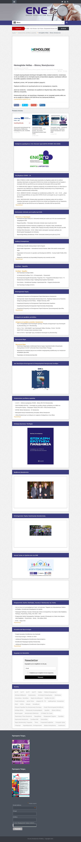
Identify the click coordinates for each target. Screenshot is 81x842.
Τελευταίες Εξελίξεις (58, 69)
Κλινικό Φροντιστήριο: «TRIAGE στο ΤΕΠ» (26, 636)
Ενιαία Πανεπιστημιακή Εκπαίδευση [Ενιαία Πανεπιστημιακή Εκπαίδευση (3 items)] (53, 707)
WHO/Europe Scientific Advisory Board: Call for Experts (31, 246)
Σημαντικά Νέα (49, 69)
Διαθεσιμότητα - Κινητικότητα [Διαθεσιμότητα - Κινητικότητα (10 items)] (56, 701)
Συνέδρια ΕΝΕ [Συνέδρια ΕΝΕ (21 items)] (34, 719)
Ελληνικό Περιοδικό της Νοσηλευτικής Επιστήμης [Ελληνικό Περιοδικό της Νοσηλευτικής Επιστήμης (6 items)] (28, 707)
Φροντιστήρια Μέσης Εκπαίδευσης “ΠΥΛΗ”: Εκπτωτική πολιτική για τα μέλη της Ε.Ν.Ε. (38, 234)
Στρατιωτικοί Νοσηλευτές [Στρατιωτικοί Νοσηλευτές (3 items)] (21, 719)
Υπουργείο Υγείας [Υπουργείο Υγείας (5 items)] (60, 722)
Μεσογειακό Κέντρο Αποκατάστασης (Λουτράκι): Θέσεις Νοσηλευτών (32, 412)
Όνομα (15, 811)
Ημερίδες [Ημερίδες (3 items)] (47, 710)
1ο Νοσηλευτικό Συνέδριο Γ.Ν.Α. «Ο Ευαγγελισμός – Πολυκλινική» (33, 275)
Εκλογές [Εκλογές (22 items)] (28, 704)
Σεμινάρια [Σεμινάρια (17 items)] (60, 716)
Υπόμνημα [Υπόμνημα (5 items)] (18, 725)
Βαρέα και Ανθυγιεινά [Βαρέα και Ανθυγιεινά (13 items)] (37, 698)
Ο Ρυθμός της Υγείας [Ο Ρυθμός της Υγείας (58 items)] (46, 713)
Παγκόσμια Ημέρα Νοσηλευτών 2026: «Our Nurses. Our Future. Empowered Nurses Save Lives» (39, 131)
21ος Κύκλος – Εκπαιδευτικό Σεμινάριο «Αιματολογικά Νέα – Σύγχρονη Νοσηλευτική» (38, 282)
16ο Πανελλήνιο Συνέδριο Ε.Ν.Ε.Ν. (26, 285)
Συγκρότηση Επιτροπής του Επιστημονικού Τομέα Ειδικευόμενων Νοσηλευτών (36, 296)
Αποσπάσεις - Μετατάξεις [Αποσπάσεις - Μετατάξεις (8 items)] (22, 698)
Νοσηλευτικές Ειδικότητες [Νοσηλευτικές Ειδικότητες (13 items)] (32, 713)
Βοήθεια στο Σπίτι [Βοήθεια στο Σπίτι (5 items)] (49, 698)
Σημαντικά (43, 69)
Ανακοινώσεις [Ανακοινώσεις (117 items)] (32, 695)
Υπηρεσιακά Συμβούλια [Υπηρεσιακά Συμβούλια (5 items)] (46, 722)
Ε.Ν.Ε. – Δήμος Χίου (20, 620)
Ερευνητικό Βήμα (21, 344)
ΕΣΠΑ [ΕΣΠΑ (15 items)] (22, 704)
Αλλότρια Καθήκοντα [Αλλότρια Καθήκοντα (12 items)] (20, 695)
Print (60, 71)
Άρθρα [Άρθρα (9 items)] (40, 692)
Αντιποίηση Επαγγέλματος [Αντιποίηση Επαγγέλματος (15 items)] (45, 695)
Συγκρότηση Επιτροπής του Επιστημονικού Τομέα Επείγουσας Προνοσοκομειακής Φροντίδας (40, 308)
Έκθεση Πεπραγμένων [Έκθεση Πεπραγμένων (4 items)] (50, 692)
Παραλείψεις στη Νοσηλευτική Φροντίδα (27, 355)
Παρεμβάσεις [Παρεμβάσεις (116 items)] (37, 716)
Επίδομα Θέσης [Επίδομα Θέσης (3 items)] (19, 710)
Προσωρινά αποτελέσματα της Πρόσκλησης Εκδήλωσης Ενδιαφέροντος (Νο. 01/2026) (22, 129)
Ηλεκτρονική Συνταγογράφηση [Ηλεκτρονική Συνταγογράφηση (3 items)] (34, 710)
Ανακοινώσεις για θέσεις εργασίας (32, 69)
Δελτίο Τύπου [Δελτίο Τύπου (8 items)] (30, 701)
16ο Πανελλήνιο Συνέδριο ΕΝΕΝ (25, 272)
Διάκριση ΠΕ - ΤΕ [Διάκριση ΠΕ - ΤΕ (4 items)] (41, 701)
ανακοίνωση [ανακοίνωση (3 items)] (61, 725)
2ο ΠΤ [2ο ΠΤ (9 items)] (16, 692)
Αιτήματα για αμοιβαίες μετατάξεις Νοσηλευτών (29, 322)
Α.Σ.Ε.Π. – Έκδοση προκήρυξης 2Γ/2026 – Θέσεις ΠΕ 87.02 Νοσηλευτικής (34, 403)
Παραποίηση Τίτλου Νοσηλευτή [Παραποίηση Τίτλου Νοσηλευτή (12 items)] (23, 716)
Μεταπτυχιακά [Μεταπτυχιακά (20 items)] (19, 713)
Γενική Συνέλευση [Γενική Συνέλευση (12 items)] (19, 701)
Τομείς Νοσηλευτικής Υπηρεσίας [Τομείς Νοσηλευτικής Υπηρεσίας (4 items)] (23, 722)
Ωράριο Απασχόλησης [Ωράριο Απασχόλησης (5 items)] (50, 725)
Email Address (24, 805)
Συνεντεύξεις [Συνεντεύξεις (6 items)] (44, 719)
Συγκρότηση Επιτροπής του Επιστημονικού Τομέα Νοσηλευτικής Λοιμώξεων (36, 303)
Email (65, 71)
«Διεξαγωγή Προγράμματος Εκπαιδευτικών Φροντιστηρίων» (30, 644)
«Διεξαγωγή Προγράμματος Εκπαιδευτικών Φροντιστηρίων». (30, 639)
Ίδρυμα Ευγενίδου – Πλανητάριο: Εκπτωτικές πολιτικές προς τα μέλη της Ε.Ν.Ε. (37, 223)
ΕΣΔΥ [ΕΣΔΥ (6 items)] (16, 704)
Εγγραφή (40, 677)
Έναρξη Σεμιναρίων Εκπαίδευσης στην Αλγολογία (27, 634)
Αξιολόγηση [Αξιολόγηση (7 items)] (58, 695)
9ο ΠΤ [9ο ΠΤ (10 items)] (28, 692)
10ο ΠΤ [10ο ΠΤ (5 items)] (34, 692)
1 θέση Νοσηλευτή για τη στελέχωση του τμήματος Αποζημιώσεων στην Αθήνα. (35, 415)
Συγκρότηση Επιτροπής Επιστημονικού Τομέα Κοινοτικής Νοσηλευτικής (35, 305)
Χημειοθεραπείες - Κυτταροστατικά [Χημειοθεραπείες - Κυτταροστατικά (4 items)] (32, 725)
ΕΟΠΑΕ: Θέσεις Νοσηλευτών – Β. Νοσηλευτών (27, 410)
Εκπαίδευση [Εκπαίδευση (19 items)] (36, 704)
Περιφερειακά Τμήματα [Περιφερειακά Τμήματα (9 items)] (50, 716)
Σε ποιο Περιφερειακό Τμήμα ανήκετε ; (24, 823)
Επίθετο (15, 817)
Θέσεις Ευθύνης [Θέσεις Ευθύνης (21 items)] (56, 710)
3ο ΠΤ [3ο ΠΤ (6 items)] (22, 692)
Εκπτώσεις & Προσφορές (23, 217)
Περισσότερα (19, 205)
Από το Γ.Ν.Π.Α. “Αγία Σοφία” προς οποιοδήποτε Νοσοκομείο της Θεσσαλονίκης (37, 332)
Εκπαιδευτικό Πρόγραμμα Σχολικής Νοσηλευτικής (27, 641)
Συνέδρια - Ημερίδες (21, 271)
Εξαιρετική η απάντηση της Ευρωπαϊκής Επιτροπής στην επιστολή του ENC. (36, 257)
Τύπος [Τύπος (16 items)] (36, 722)
